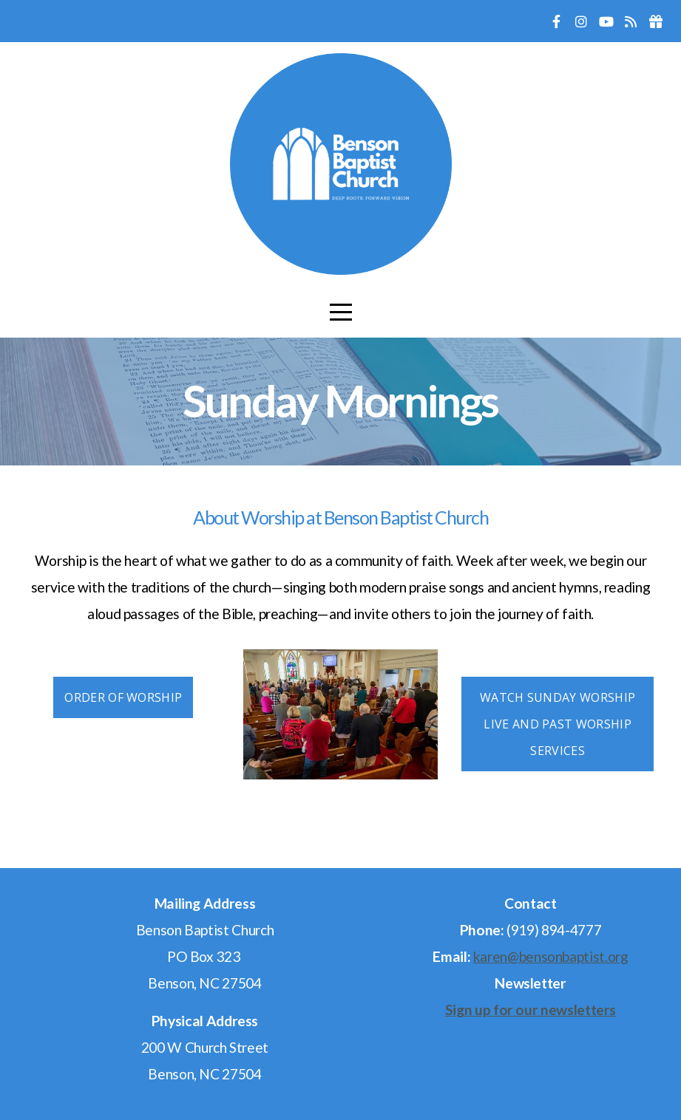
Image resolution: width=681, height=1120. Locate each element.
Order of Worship (123, 697)
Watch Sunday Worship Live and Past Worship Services (557, 724)
